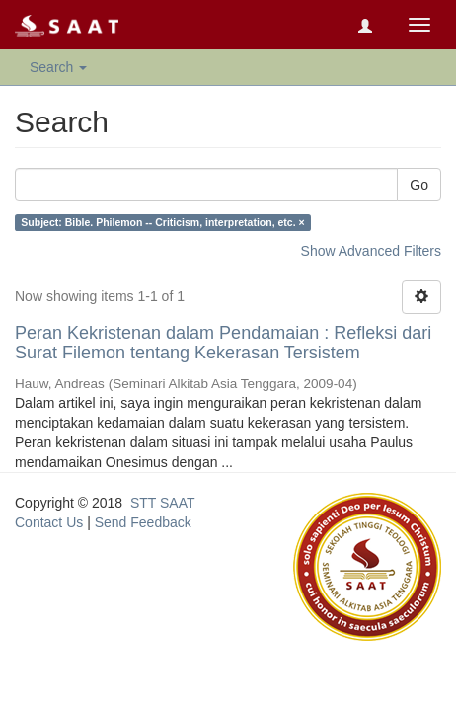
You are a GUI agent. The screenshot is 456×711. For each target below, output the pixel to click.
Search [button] (58, 67)
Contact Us (49, 522)
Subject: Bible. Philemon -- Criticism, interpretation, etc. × (162, 222)
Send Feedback (143, 522)
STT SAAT (162, 503)
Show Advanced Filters (371, 251)
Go (419, 185)
